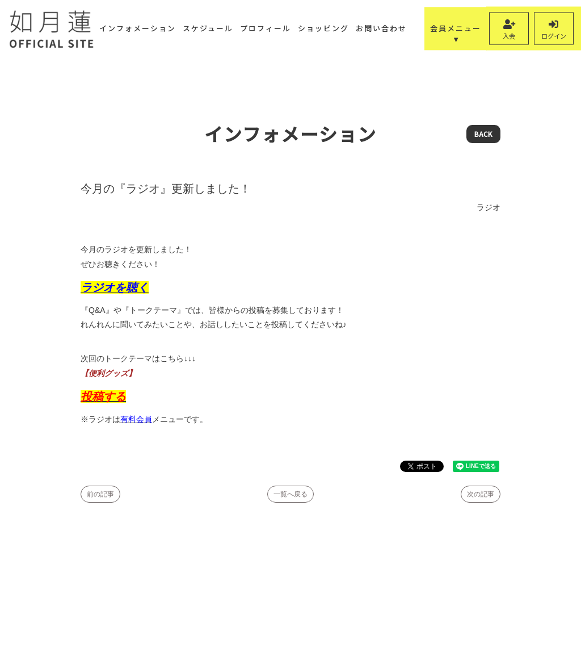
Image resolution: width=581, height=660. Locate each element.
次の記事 (480, 494)
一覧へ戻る (290, 494)
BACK (483, 134)
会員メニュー (455, 28)
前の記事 (100, 494)
